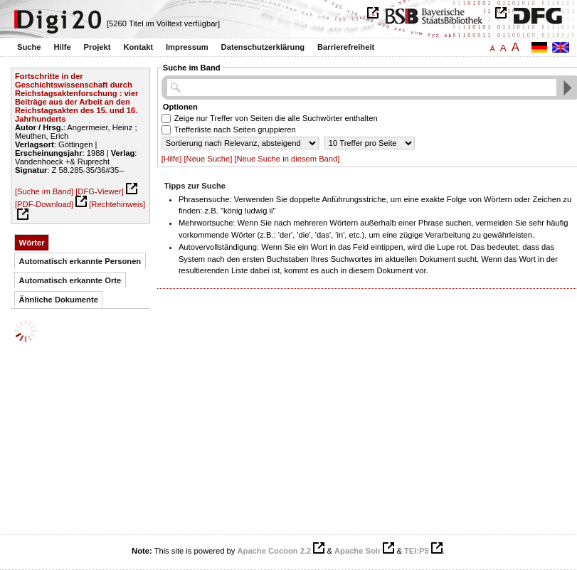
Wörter (32, 242)
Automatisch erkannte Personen (80, 261)
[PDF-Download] (44, 204)
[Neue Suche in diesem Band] (286, 158)
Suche (29, 47)
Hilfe (61, 47)
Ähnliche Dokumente (58, 299)
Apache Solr (357, 551)
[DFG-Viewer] (99, 191)
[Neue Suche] (208, 158)
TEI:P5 (416, 551)
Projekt (97, 47)
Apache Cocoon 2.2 (274, 551)
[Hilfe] (172, 158)
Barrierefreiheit (345, 47)
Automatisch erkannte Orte (70, 280)
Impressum (187, 47)
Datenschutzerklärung (263, 47)
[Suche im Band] (44, 191)
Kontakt (138, 47)
